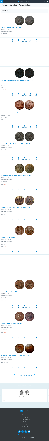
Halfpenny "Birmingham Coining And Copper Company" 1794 (15, 207)
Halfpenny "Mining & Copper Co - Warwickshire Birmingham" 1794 (17, 80)
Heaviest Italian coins (24, 386)
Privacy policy (25, 417)
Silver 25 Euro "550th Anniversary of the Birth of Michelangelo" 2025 (18, 396)
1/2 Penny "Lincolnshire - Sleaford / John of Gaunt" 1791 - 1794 (16, 143)
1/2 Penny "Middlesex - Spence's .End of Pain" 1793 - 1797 (15, 355)
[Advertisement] (24, 55)
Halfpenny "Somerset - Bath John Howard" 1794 (12, 27)
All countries (25, 426)
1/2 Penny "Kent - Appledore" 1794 (9, 291)
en (21, 410)
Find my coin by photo (25, 424)
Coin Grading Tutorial (25, 419)
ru (27, 410)
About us (25, 421)
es (24, 410)
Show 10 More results (25, 375)
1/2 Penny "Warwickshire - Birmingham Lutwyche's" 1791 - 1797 (16, 175)
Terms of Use (25, 414)
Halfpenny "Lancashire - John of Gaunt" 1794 (11, 323)
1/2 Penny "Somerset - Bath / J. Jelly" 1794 (11, 112)
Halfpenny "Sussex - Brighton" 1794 (9, 237)
